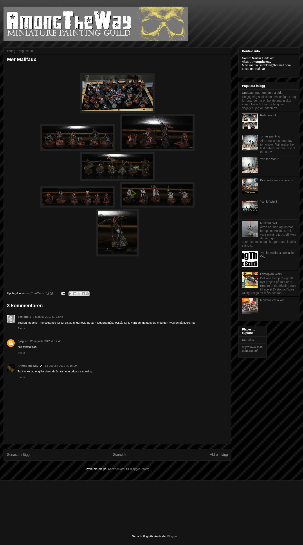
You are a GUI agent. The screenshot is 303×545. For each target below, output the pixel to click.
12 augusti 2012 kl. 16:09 (61, 365)
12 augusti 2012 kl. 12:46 (45, 341)
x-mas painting (270, 136)
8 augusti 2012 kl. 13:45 (48, 316)
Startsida (120, 455)
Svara (21, 328)
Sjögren (23, 341)
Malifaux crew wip (272, 300)
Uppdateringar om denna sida (262, 92)
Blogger (172, 536)
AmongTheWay (28, 365)
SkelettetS (24, 316)
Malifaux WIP (269, 223)
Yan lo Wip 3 (268, 201)
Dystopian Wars (271, 274)
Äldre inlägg (219, 455)
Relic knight (268, 115)
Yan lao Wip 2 (269, 159)
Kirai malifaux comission (276, 180)
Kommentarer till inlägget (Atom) (128, 469)
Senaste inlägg (18, 455)
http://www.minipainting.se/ (252, 348)
